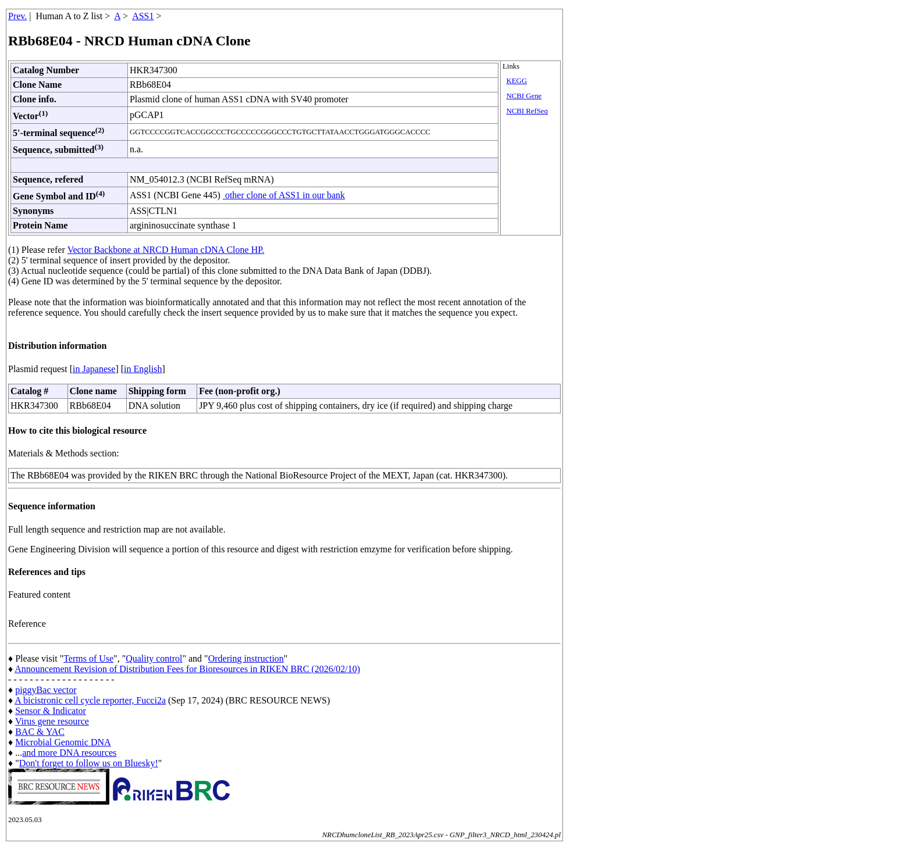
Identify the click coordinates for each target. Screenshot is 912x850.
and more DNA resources (69, 753)
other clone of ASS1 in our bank (284, 195)
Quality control (154, 658)
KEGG (516, 81)
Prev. (17, 16)
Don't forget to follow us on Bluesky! (88, 763)
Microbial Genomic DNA (63, 742)
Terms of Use (88, 658)
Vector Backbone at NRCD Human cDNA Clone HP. (166, 250)
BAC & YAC (40, 732)
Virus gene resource (52, 721)
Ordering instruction (246, 658)
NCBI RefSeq (526, 111)
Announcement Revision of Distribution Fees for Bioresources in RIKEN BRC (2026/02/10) (187, 669)
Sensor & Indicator (50, 711)
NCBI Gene (524, 96)
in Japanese (94, 369)
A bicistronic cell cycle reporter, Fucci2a (90, 700)
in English (143, 369)
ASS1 (143, 16)
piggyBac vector (45, 690)
